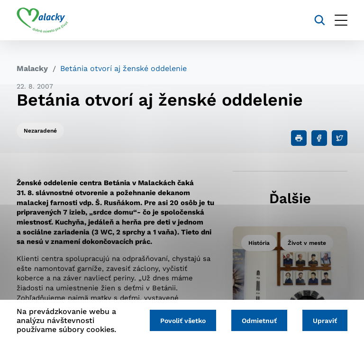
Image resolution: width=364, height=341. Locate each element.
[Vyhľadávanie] (319, 20)
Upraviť (325, 320)
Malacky (32, 68)
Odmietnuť (259, 320)
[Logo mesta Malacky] (42, 20)
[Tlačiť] (299, 138)
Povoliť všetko (183, 320)
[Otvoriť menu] (341, 20)
